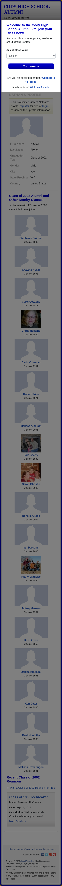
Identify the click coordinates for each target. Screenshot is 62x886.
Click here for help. (39, 87)
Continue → (31, 66)
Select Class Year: (17, 50)
